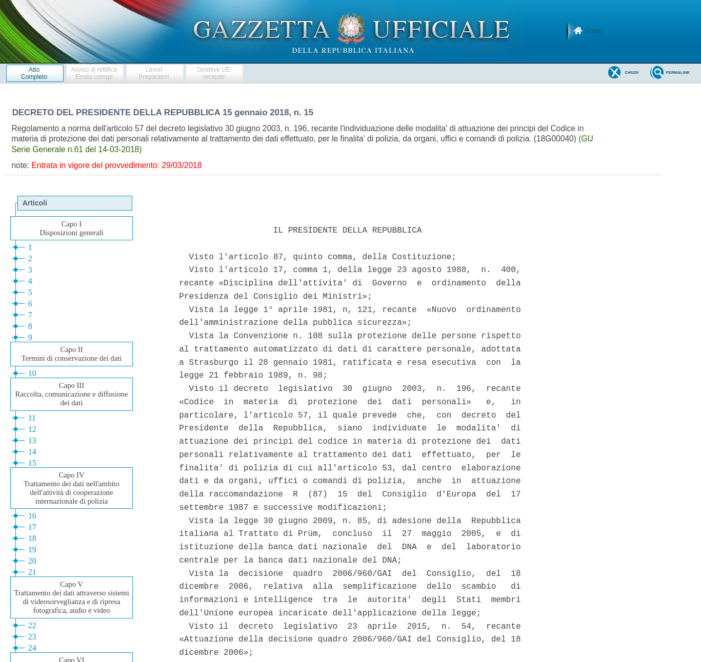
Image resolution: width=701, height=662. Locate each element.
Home (593, 31)
